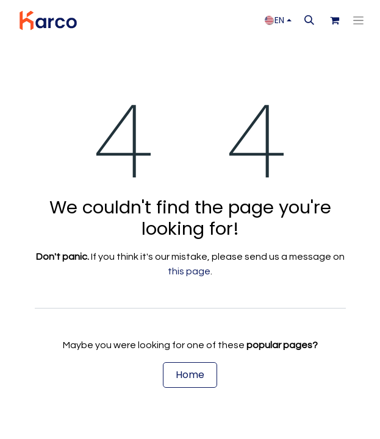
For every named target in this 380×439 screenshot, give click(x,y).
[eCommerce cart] (334, 20)
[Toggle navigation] (358, 21)
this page (189, 271)
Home (190, 375)
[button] (309, 20)
